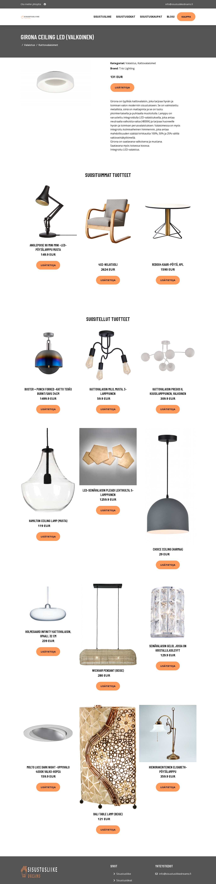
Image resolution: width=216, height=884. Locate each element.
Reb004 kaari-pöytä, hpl (168, 264)
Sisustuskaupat (151, 16)
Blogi (171, 16)
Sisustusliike (102, 16)
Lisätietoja (122, 87)
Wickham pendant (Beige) (108, 670)
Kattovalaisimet (48, 45)
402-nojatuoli (108, 264)
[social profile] (45, 4)
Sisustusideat (125, 16)
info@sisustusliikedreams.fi (179, 4)
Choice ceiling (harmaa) (168, 549)
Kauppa (186, 16)
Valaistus (29, 45)
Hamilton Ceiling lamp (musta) (48, 521)
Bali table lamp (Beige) (108, 814)
